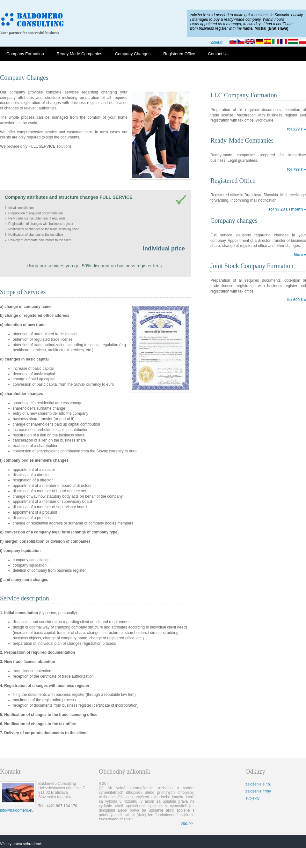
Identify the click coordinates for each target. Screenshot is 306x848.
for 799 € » (296, 169)
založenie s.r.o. (258, 784)
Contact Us (218, 53)
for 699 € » (296, 300)
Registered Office (179, 53)
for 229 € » (296, 129)
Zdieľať (217, 42)
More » (300, 254)
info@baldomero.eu (16, 810)
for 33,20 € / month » (287, 209)
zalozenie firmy (258, 791)
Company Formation (25, 53)
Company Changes (132, 53)
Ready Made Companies (79, 53)
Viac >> (186, 823)
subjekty (252, 798)
